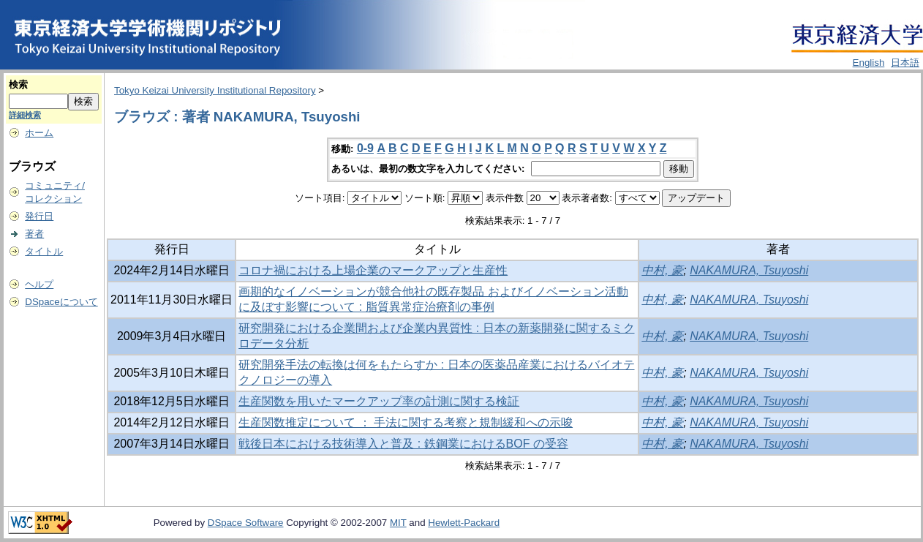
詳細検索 (25, 114)
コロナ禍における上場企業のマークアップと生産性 (373, 270)
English (869, 62)
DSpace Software (246, 522)
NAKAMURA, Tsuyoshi (749, 270)
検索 (18, 84)
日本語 (905, 62)
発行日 (39, 216)
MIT (398, 522)
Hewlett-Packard (464, 522)
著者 (34, 233)
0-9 (365, 148)
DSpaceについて (61, 301)
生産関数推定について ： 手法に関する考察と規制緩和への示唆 (405, 422)
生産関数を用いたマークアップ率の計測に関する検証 (378, 401)
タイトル (44, 251)
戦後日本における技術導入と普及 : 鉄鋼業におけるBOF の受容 (403, 443)
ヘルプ (39, 284)
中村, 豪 (662, 270)
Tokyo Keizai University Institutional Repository (215, 90)
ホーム (39, 132)
